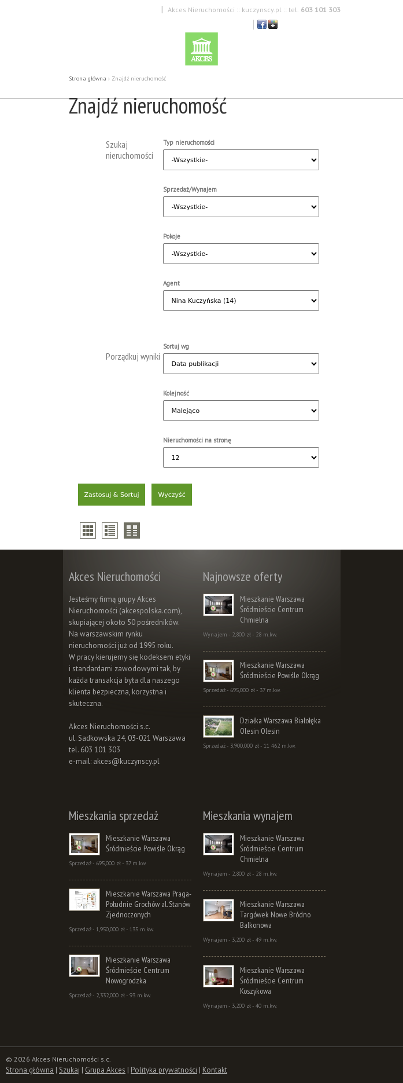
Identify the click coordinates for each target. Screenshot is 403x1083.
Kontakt (214, 1070)
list (110, 530)
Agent (171, 283)
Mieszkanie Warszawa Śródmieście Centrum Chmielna (272, 609)
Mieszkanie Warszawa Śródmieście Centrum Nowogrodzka (138, 970)
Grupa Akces (105, 1070)
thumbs (88, 530)
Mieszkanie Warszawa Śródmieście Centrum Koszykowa (272, 980)
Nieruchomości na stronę (197, 440)
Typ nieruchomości (189, 142)
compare (132, 530)
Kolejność (176, 393)
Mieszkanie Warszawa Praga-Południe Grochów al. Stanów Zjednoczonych (148, 904)
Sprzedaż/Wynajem (190, 189)
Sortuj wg (176, 346)
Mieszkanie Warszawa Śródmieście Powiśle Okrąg (279, 670)
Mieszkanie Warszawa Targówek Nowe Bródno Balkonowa (275, 914)
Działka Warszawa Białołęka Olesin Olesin (280, 725)
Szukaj (69, 1070)
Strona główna (87, 78)
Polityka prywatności (164, 1070)
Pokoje (171, 236)
